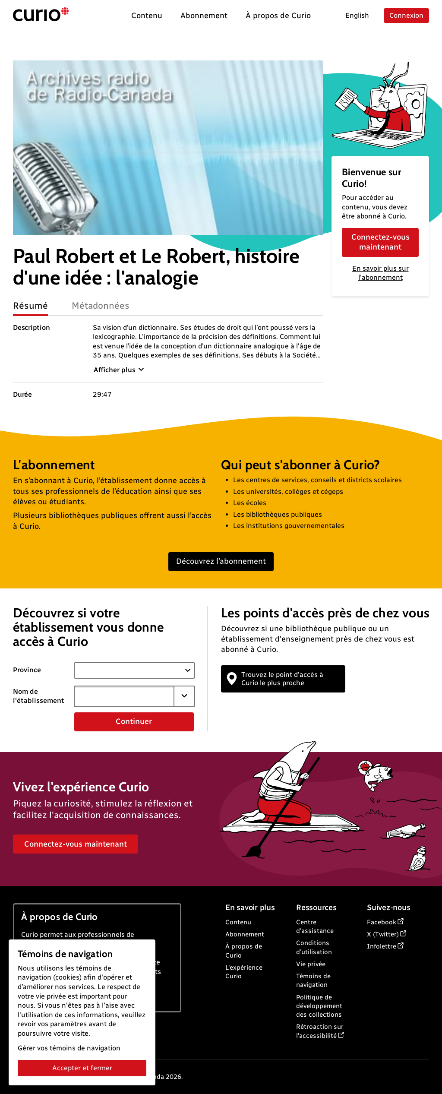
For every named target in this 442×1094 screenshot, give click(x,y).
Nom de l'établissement (38, 696)
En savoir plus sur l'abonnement (380, 272)
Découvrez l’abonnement (221, 561)
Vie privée (310, 964)
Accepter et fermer (82, 1068)
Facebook (381, 922)
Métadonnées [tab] (100, 305)
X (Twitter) (383, 934)
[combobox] (124, 696)
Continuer (134, 721)
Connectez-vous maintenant (380, 242)
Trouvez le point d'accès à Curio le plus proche (275, 678)
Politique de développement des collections (319, 1006)
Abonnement (244, 934)
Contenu (238, 922)
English (357, 15)
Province (27, 670)
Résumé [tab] (30, 305)
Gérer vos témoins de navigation (69, 1048)
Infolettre (381, 946)
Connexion (406, 15)
